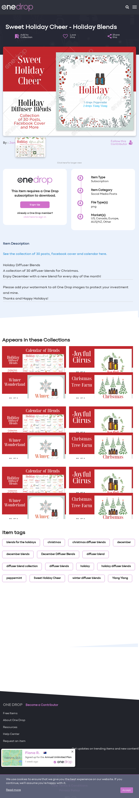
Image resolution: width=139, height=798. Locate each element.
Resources (10, 727)
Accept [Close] (126, 790)
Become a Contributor (42, 705)
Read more (13, 790)
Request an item (14, 741)
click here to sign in (35, 217)
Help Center (11, 734)
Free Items (10, 713)
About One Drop (14, 720)
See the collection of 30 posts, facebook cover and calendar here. (55, 254)
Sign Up (35, 204)
